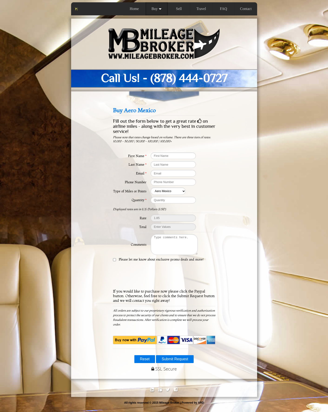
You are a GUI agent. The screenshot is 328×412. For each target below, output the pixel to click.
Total (142, 227)
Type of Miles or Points (129, 191)
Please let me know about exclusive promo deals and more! (160, 263)
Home (134, 9)
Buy (157, 9)
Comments (138, 246)
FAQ (223, 9)
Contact (246, 9)
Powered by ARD (193, 406)
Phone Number (135, 182)
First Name (137, 156)
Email (141, 173)
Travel (201, 9)
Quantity (139, 200)
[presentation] (164, 279)
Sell (179, 9)
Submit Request (175, 362)
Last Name (137, 164)
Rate (143, 218)
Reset (145, 362)
